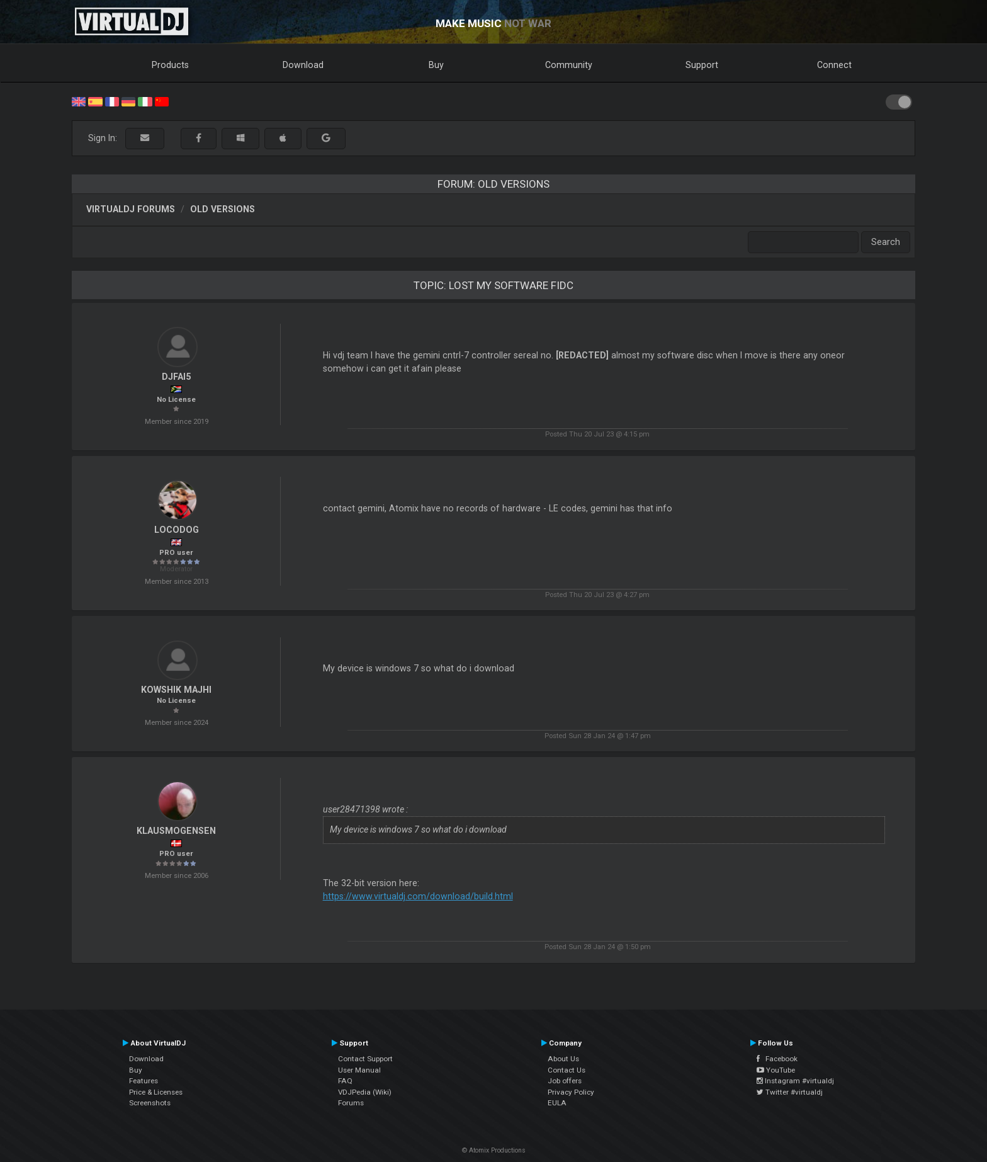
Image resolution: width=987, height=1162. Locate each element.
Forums (351, 1102)
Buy (436, 65)
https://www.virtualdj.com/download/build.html (418, 896)
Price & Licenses (156, 1092)
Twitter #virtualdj (790, 1092)
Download (303, 65)
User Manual (359, 1070)
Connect (834, 65)
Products (170, 65)
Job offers (565, 1080)
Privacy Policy (571, 1092)
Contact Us (566, 1070)
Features (143, 1080)
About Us (563, 1058)
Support (701, 65)
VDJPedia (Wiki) (365, 1092)
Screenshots (150, 1102)
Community (568, 65)
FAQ (345, 1080)
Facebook (777, 1058)
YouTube (776, 1070)
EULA (557, 1102)
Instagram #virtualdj (795, 1080)
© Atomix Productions (494, 1150)
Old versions (222, 209)
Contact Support (365, 1058)
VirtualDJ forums (130, 209)
